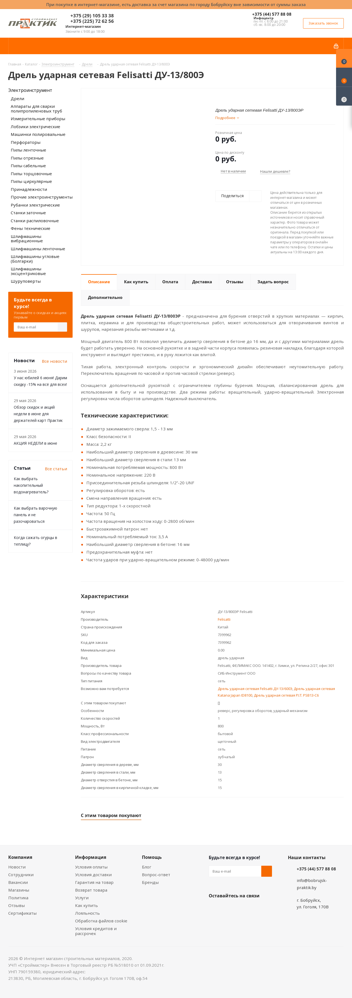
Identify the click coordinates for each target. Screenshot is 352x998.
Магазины (18, 890)
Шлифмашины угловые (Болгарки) (35, 259)
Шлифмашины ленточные (38, 248)
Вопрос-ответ (156, 874)
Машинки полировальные (38, 134)
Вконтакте (214, 908)
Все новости (54, 361)
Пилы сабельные (28, 165)
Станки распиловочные (35, 220)
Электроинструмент (30, 90)
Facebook (227, 908)
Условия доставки (93, 874)
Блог (146, 867)
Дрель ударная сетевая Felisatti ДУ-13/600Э (255, 688)
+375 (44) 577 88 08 (272, 14)
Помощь (152, 857)
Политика (18, 897)
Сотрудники (21, 874)
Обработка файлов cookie (101, 920)
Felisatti (224, 619)
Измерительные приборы (38, 118)
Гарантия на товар (94, 882)
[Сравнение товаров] (344, 96)
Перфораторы (25, 142)
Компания (20, 857)
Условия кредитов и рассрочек (96, 931)
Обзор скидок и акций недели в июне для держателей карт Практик (38, 414)
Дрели (17, 98)
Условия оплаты (91, 867)
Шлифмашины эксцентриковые (28, 271)
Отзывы (16, 905)
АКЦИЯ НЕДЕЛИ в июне (35, 443)
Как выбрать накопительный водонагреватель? (31, 485)
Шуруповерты (26, 281)
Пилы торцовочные (31, 173)
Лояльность (87, 913)
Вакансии (18, 882)
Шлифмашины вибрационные (27, 238)
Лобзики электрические (35, 126)
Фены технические (30, 228)
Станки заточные (28, 212)
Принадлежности (29, 189)
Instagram (241, 908)
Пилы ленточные (28, 150)
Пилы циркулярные (31, 181)
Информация (90, 857)
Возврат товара (91, 890)
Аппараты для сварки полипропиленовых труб (36, 108)
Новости (17, 867)
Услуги (82, 897)
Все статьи (56, 468)
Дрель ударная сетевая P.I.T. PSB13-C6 (286, 695)
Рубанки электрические (35, 205)
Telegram (255, 908)
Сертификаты (22, 913)
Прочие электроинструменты (42, 197)
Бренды (150, 882)
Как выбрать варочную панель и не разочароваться (35, 514)
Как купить (86, 905)
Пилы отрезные (27, 158)
